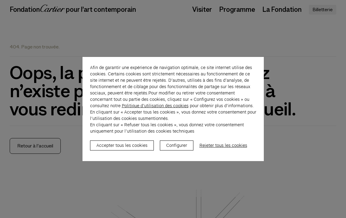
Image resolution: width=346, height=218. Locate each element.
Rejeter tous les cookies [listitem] (223, 148)
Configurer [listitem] (176, 148)
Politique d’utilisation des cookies (155, 109)
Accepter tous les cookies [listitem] (121, 148)
